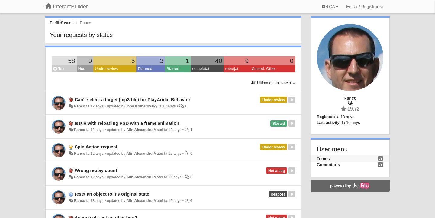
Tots (59, 68)
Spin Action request (96, 146)
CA (330, 6)
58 (71, 60)
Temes (323, 158)
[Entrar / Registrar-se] (365, 7)
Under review (106, 68)
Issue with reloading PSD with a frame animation (127, 123)
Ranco (79, 106)
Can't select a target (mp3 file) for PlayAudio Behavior (132, 99)
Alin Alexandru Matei (144, 130)
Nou (81, 68)
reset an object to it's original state (112, 194)
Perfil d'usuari (61, 23)
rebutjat (231, 68)
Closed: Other (264, 68)
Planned (145, 68)
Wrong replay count (96, 170)
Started (172, 68)
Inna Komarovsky (141, 106)
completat (200, 68)
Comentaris (328, 164)
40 (218, 60)
